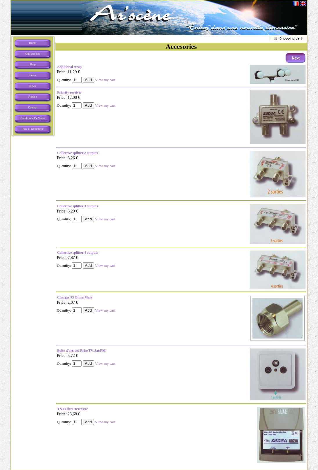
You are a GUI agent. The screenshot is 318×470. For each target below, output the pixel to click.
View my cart (105, 80)
